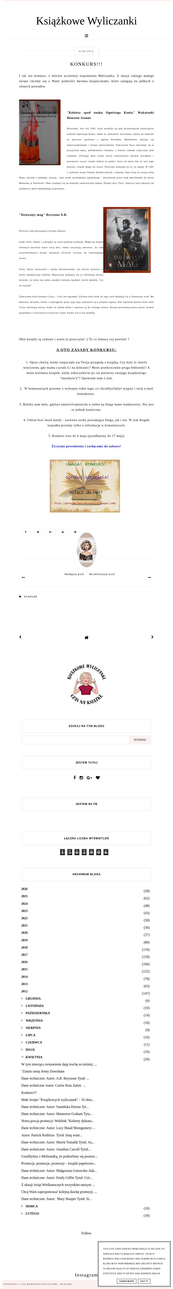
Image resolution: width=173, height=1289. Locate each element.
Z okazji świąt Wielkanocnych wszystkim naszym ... (58, 1185)
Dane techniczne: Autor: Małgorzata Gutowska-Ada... (59, 1170)
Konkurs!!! (29, 1093)
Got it (144, 1281)
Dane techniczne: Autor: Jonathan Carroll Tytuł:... (56, 1149)
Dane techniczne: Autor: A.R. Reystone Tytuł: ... (55, 1078)
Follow (86, 1233)
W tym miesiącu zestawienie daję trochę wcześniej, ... (59, 1064)
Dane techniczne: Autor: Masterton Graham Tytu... (57, 1114)
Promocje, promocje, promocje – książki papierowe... (58, 1163)
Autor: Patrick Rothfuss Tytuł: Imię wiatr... (51, 1135)
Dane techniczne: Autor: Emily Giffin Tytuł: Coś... (56, 1178)
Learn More (126, 1281)
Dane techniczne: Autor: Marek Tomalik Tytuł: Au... (58, 1142)
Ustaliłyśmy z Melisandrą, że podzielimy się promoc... (59, 1156)
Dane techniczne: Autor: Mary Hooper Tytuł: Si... (56, 1199)
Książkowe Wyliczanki (86, 21)
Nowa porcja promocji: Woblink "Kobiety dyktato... (57, 1121)
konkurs (30, 596)
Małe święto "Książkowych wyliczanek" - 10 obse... (58, 1100)
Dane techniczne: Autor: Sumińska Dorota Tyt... (55, 1107)
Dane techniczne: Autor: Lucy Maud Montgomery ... (58, 1128)
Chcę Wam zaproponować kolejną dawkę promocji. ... (59, 1192)
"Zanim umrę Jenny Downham (42, 1071)
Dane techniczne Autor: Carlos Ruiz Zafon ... (53, 1085)
